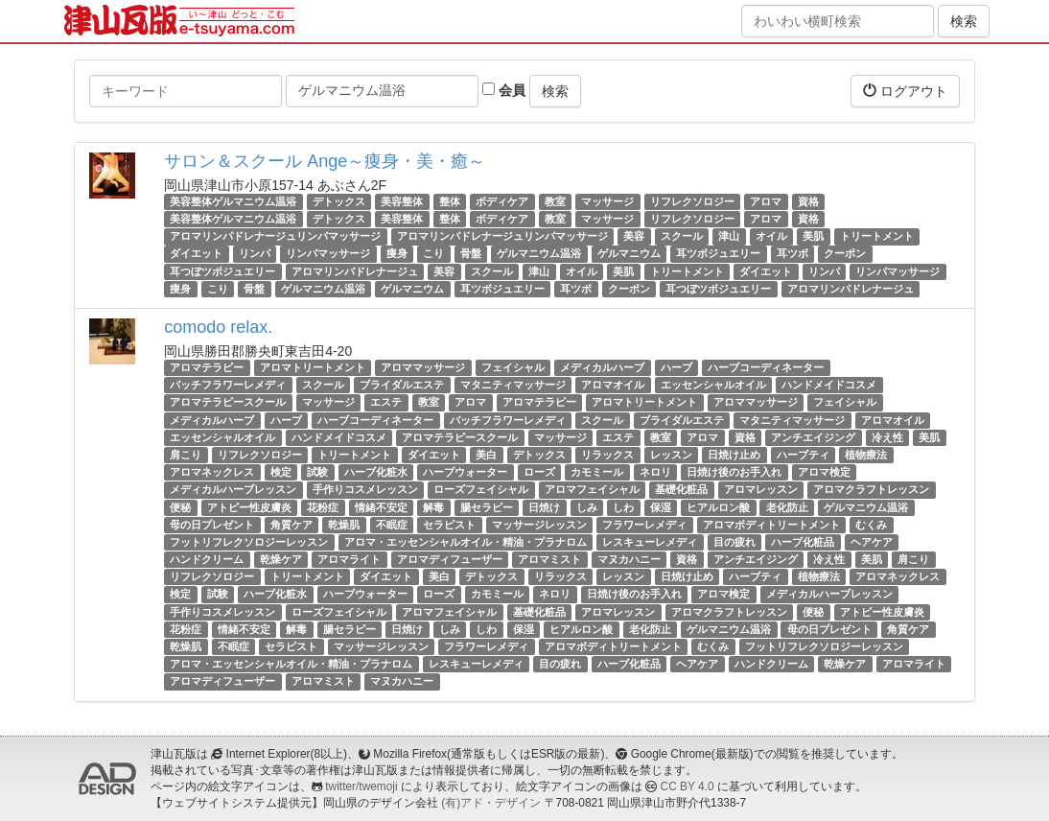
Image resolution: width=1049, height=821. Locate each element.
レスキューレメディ (649, 542)
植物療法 (866, 454)
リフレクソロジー (692, 201)
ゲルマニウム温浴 (539, 254)
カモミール (597, 472)
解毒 (433, 507)
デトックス (339, 201)
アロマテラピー (207, 367)
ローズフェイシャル (480, 489)
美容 (633, 236)
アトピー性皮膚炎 (249, 507)
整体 (449, 201)
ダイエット (196, 254)
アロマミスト (549, 559)
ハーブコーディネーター (766, 367)
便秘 (180, 507)
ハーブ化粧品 (802, 542)
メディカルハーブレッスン (233, 489)
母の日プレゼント (212, 524)
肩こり (185, 454)
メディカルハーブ (602, 367)
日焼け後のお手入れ (734, 472)
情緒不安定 (381, 507)
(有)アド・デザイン (491, 802)
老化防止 (787, 507)
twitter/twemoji (361, 786)
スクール (682, 236)
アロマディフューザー (449, 559)
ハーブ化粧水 (376, 472)
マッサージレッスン (539, 524)
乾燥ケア (281, 559)
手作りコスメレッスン (365, 489)
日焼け (544, 507)
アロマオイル (612, 384)
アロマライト (349, 559)
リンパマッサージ (328, 254)
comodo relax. (218, 327)
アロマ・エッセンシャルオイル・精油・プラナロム (465, 542)
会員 (503, 90)
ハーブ (676, 367)
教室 (555, 201)
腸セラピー (486, 507)
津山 (728, 236)
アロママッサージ (423, 367)
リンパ (254, 254)
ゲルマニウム (629, 254)
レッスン (671, 454)
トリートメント (877, 236)
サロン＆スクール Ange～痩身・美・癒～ (324, 161)
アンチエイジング (813, 437)
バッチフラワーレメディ (228, 384)
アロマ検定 (824, 472)
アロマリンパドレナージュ (354, 271)
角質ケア (291, 524)
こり (433, 254)
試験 (317, 472)
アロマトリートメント (312, 367)
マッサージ (607, 201)
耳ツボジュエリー (718, 254)
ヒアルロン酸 (718, 507)
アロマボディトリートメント (771, 524)
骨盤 (470, 254)
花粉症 (322, 507)
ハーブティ (803, 454)
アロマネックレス (212, 472)
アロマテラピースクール (228, 402)
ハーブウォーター (465, 472)
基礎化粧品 (681, 489)
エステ (386, 402)
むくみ (871, 524)
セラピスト (449, 524)
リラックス (607, 454)
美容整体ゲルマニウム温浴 (233, 201)
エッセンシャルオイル (713, 384)
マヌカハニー (629, 559)
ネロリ (655, 472)
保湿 (660, 507)
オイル (771, 236)
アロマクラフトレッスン (871, 489)
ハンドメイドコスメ (828, 384)
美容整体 (402, 201)
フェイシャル (513, 367)
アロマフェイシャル (592, 489)
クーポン (845, 254)
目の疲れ (734, 542)
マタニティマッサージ (513, 384)
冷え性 (887, 437)
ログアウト (905, 90)
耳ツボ (792, 254)
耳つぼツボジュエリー (222, 271)
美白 (486, 454)
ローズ (539, 472)
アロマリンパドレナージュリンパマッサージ (275, 236)
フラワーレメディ (644, 524)
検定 (280, 472)
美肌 (813, 236)
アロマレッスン (761, 489)
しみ (586, 507)
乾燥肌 (344, 524)
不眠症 (392, 524)
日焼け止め (734, 454)
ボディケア (502, 201)
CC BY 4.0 (687, 786)
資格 (808, 201)
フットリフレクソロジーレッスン (249, 542)
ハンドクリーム (207, 559)
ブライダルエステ (402, 384)
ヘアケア (872, 542)
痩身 (397, 254)
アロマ (765, 201)
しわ (623, 507)
